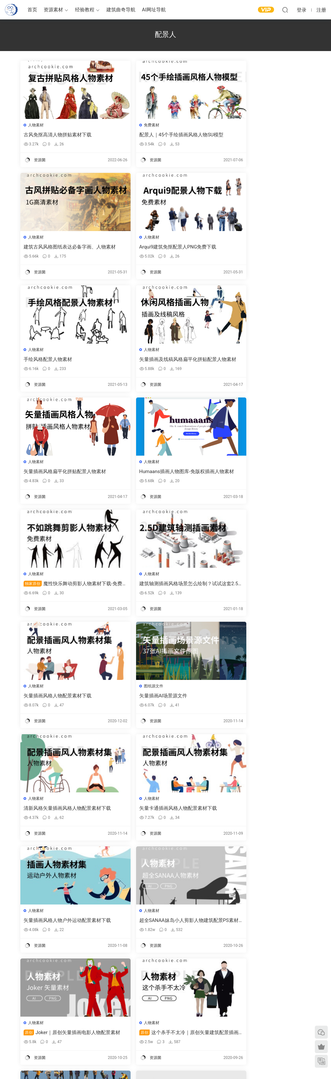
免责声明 (264, 1038)
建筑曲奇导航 (120, 10)
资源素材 (53, 10)
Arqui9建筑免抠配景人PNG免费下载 (62, 247)
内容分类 (264, 1028)
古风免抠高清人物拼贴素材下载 (58, 135)
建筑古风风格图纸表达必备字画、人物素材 (262, 135)
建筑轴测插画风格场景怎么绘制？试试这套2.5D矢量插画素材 (65, 473)
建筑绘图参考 (193, 1001)
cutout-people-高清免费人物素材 (158, 811)
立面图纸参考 (193, 1020)
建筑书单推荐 (16, 1045)
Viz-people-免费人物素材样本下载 (257, 811)
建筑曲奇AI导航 (18, 1026)
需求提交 (264, 1000)
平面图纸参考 (193, 1011)
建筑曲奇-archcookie (11, 9)
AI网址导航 (154, 10)
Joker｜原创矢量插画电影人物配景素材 (164, 699)
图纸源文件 (235, 463)
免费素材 (135, 125)
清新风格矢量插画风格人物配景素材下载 (65, 586)
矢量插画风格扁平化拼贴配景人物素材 (65, 360)
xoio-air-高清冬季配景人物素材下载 (62, 811)
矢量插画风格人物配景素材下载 (157, 473)
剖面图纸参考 (193, 1030)
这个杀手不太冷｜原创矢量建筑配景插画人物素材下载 (263, 699)
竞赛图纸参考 (193, 1039)
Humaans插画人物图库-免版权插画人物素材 (165, 360)
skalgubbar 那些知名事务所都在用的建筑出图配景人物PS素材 (66, 924)
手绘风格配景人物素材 (147, 247)
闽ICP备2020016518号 (124, 1063)
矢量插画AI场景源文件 (245, 473)
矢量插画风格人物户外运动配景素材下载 (262, 586)
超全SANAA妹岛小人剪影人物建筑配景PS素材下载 (66, 699)
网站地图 (264, 1019)
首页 (32, 10)
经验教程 (84, 10)
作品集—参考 (124, 1038)
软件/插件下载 (17, 1035)
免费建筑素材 (124, 1019)
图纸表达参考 (124, 1028)
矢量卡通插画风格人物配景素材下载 (161, 586)
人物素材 (36, 125)
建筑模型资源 (124, 1010)
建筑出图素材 (124, 1000)
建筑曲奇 (96, 1063)
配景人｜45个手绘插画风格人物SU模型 (165, 135)
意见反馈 (264, 1010)
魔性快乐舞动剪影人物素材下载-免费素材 (262, 360)
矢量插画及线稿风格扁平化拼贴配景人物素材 (262, 248)
